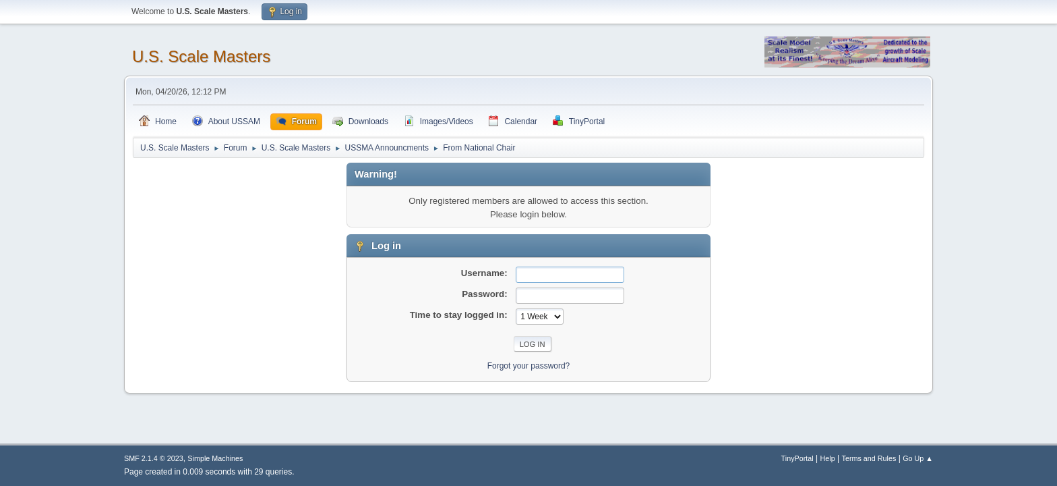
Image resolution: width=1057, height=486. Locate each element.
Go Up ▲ (918, 458)
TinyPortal (797, 458)
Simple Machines (215, 458)
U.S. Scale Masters (201, 56)
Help (827, 458)
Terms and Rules (869, 458)
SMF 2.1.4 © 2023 (153, 458)
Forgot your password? (528, 366)
